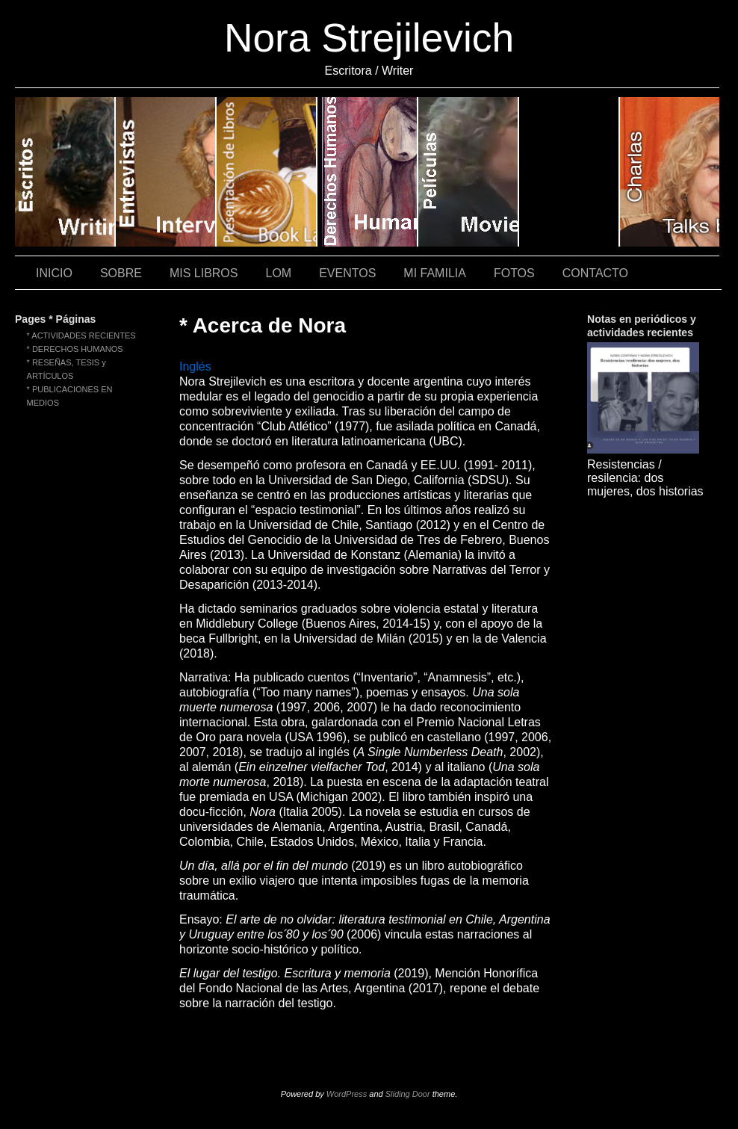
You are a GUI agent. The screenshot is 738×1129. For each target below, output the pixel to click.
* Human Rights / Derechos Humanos (367, 172)
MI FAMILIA (434, 273)
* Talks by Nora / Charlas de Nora (669, 172)
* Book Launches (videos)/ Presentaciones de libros (267, 172)
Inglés (195, 366)
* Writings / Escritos (65, 172)
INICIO (54, 273)
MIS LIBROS (204, 273)
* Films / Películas (468, 172)
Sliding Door (407, 1093)
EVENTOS (347, 273)
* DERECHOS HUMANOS (75, 348)
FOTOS (514, 273)
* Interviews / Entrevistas (166, 172)
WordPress (346, 1093)
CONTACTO (595, 273)
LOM (278, 273)
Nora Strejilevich (369, 38)
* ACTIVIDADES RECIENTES (81, 335)
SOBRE (121, 273)
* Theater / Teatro (569, 172)
